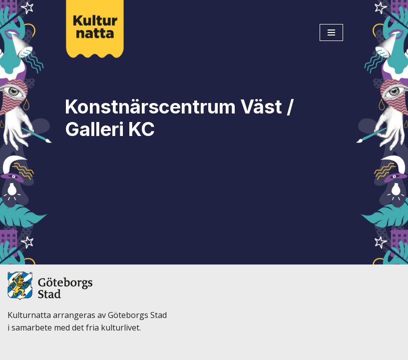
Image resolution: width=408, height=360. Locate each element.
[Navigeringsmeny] (331, 32)
